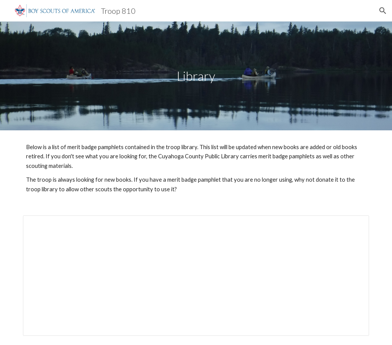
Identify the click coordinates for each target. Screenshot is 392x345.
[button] (383, 11)
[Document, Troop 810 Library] (196, 275)
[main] (196, 76)
